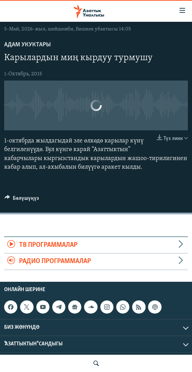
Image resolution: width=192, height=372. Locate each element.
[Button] (21, 199)
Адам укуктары (27, 44)
